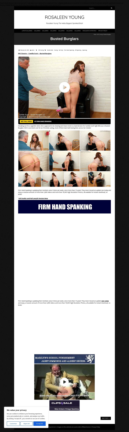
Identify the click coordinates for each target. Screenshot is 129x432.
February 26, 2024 (24, 50)
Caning (56, 50)
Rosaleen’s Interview (89, 30)
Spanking (84, 50)
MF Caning (99, 34)
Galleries (37, 30)
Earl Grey (61, 50)
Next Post (105, 418)
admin (32, 50)
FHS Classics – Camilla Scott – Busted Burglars (34, 53)
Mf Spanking (78, 50)
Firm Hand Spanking (69, 50)
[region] (26, 417)
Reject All (26, 424)
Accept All (39, 424)
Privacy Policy (102, 30)
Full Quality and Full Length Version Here (33, 198)
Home (95, 34)
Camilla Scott (50, 50)
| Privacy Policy (95, 427)
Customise (13, 424)
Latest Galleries (27, 30)
